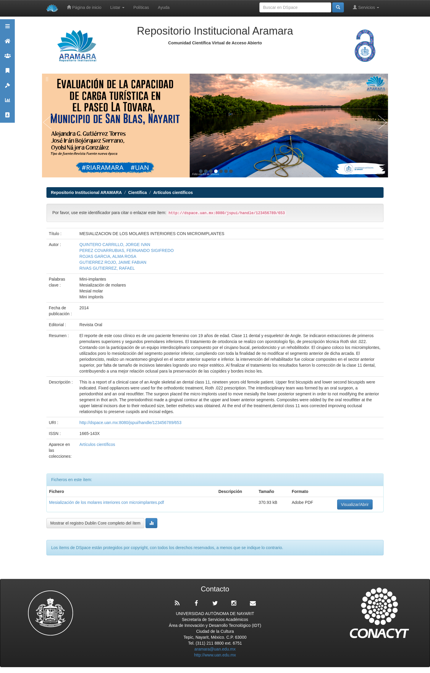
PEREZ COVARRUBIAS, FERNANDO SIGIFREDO (127, 250)
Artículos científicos (173, 192)
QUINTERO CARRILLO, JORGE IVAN (115, 244)
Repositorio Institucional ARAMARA (86, 192)
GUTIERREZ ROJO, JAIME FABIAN (113, 262)
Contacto (7, 117)
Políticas (141, 7)
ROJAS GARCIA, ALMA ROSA (108, 256)
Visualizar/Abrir (355, 504)
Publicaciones (7, 73)
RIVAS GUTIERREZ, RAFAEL (107, 268)
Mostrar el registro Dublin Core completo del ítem (95, 523)
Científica (137, 192)
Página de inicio (84, 7)
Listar (117, 7)
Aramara (7, 43)
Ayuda (163, 7)
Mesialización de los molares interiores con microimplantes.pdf (106, 502)
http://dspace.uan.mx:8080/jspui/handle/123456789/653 (131, 422)
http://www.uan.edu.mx (215, 655)
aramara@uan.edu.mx (215, 649)
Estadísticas (7, 103)
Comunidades (7, 58)
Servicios (366, 7)
